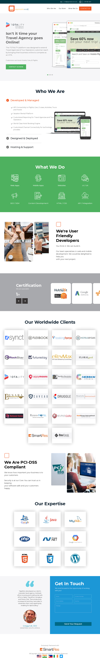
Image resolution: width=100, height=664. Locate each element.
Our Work (62, 7)
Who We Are (51, 7)
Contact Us (85, 7)
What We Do (73, 7)
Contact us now (16, 67)
